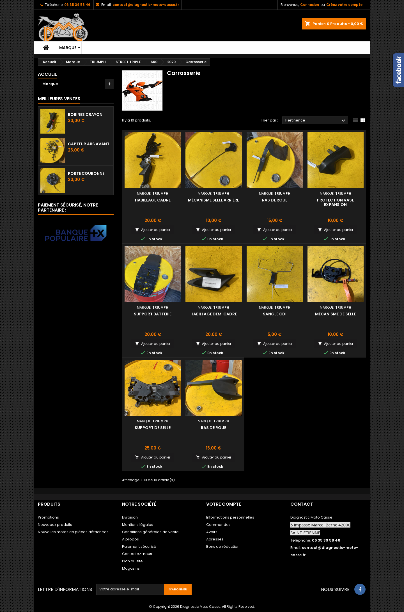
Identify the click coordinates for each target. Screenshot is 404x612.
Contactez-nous (137, 553)
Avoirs (211, 532)
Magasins (131, 568)
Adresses (215, 539)
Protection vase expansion (335, 202)
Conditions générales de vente (150, 532)
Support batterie (152, 314)
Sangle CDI (274, 314)
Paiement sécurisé (139, 546)
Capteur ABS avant (88, 144)
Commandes (218, 524)
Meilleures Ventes (59, 98)
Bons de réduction (223, 546)
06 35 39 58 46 (77, 4)
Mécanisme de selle (335, 314)
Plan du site (132, 561)
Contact (301, 504)
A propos (130, 539)
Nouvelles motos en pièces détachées (73, 532)
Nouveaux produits (55, 524)
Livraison (130, 517)
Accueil (47, 74)
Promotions (48, 517)
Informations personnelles (230, 517)
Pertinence (316, 120)
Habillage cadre (153, 200)
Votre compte (223, 504)
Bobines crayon (85, 114)
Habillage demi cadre (213, 314)
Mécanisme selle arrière (213, 200)
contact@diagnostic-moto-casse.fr (146, 4)
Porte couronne (86, 173)
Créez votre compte (344, 4)
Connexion (309, 4)
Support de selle (153, 427)
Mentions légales (137, 524)
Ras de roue (274, 200)
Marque (67, 48)
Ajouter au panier (152, 229)
